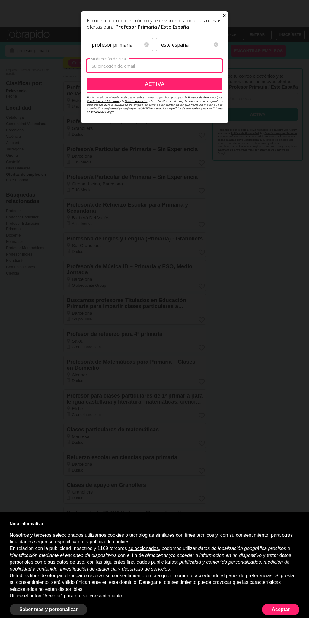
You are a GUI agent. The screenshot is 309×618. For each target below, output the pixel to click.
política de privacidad (185, 166)
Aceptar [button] (281, 609)
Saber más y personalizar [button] (48, 609)
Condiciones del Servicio (103, 159)
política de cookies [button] (109, 541)
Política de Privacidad (202, 155)
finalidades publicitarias (152, 562)
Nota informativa (136, 159)
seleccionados (143, 548)
